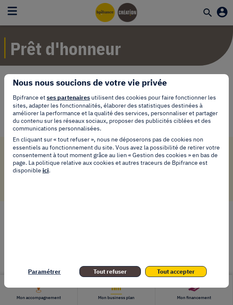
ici (45, 170)
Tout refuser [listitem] (110, 271)
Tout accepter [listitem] (176, 271)
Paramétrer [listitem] (44, 271)
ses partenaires (68, 97)
